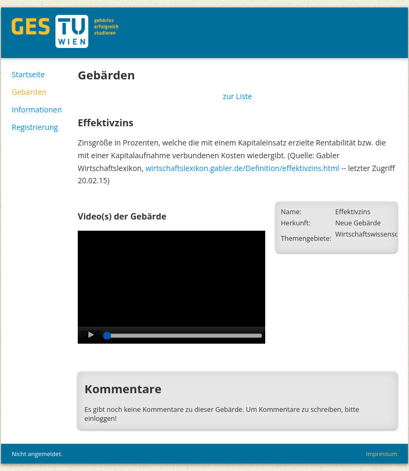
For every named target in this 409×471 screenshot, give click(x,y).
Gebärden (29, 92)
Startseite (28, 74)
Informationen (37, 109)
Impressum (381, 454)
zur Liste (237, 96)
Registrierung (35, 127)
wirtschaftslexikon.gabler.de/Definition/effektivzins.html (242, 168)
